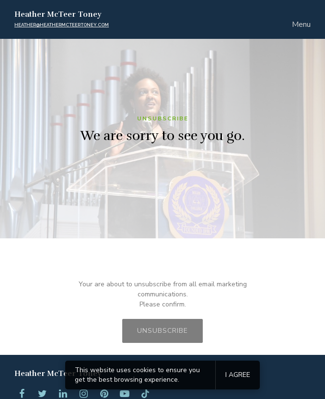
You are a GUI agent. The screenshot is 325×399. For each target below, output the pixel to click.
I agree (237, 374)
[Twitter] (42, 394)
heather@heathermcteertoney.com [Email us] (61, 24)
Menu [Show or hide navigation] (301, 24)
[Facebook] (21, 394)
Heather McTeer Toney (57, 14)
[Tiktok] (145, 394)
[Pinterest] (104, 394)
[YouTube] (124, 394)
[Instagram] (83, 394)
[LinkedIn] (62, 394)
